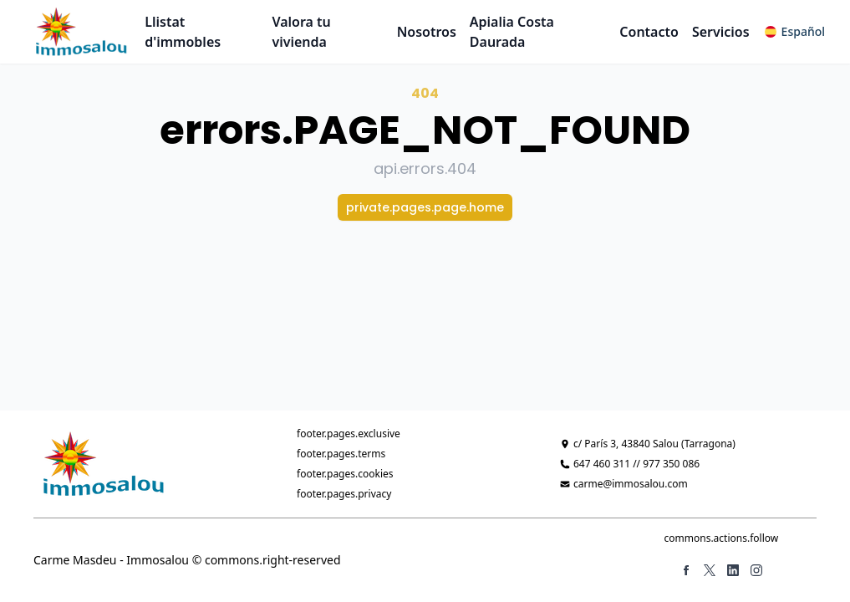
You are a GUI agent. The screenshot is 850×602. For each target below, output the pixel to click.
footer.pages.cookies (345, 474)
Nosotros (426, 32)
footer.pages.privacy (344, 494)
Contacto (649, 32)
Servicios (721, 32)
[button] (795, 31)
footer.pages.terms (341, 453)
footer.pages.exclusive (348, 433)
